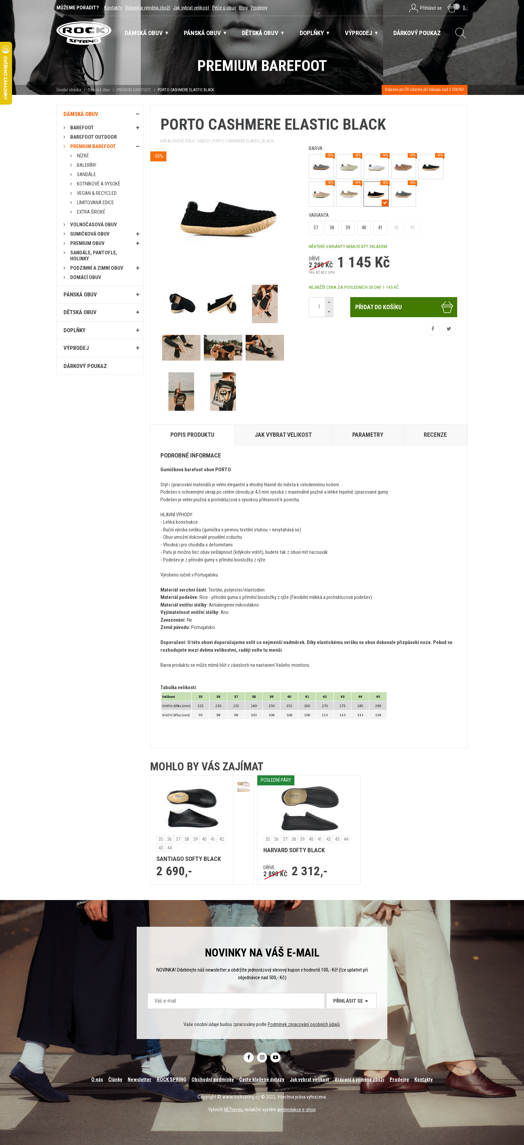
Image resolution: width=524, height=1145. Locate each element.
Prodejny (259, 8)
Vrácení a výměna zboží (147, 8)
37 (315, 228)
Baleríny (86, 165)
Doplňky (74, 330)
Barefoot (82, 128)
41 (380, 228)
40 (364, 228)
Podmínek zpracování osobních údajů (304, 1024)
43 (412, 228)
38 (332, 228)
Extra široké (91, 212)
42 (396, 228)
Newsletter (139, 1079)
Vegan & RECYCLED (97, 193)
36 (169, 839)
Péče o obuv (224, 8)
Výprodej (76, 348)
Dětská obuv (80, 312)
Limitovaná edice (95, 203)
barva (315, 148)
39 (348, 228)
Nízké (83, 156)
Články (115, 1079)
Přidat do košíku (404, 307)
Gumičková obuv (90, 234)
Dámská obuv (99, 90)
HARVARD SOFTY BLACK (294, 850)
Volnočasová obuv (93, 225)
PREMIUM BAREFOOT (134, 90)
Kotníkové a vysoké (98, 184)
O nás (97, 1079)
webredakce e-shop (296, 1110)
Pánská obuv (80, 294)
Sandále (86, 174)
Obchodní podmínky (212, 1079)
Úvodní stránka (68, 90)
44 (169, 848)
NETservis (233, 1110)
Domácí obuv (85, 277)
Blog (243, 8)
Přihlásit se (351, 1001)
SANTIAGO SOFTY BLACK (188, 859)
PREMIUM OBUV (87, 243)
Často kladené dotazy (261, 1079)
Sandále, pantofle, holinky (93, 256)
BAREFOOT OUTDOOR (93, 137)
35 (160, 839)
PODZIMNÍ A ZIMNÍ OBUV (96, 268)
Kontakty (113, 8)
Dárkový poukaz (85, 366)
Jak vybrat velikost (191, 8)
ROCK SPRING (171, 1079)
